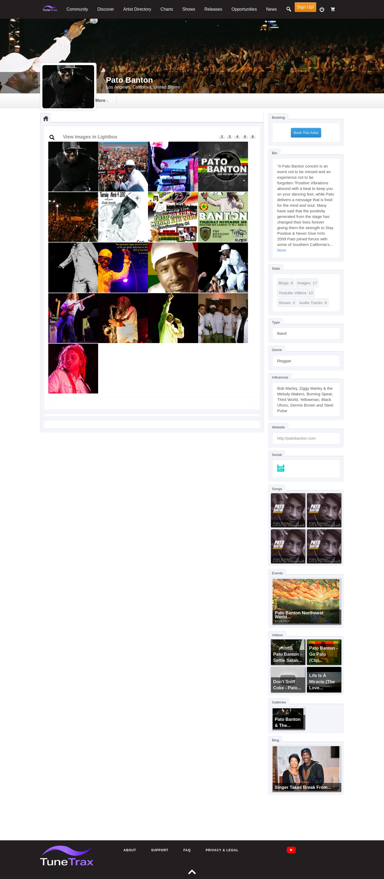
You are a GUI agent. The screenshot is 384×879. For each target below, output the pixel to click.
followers (233, 100)
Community (77, 9)
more (265, 100)
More (281, 250)
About (129, 850)
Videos (277, 635)
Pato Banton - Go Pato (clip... (323, 654)
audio (112, 100)
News (271, 9)
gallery (169, 100)
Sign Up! (305, 7)
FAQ (187, 850)
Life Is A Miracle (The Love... (322, 681)
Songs (277, 489)
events (199, 100)
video (140, 100)
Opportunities (244, 9)
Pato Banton (282, 523)
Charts (167, 9)
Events (277, 573)
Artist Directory (137, 9)
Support (160, 850)
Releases (213, 9)
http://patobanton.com (296, 438)
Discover (105, 9)
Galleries (279, 702)
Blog (275, 740)
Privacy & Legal (222, 850)
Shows (188, 9)
